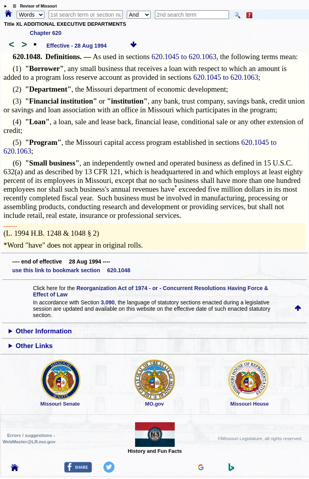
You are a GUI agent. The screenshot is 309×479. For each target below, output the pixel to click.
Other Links (34, 346)
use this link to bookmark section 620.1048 (71, 270)
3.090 (107, 302)
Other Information (44, 331)
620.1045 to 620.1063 (183, 56)
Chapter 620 (45, 33)
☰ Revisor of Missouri (33, 6)
